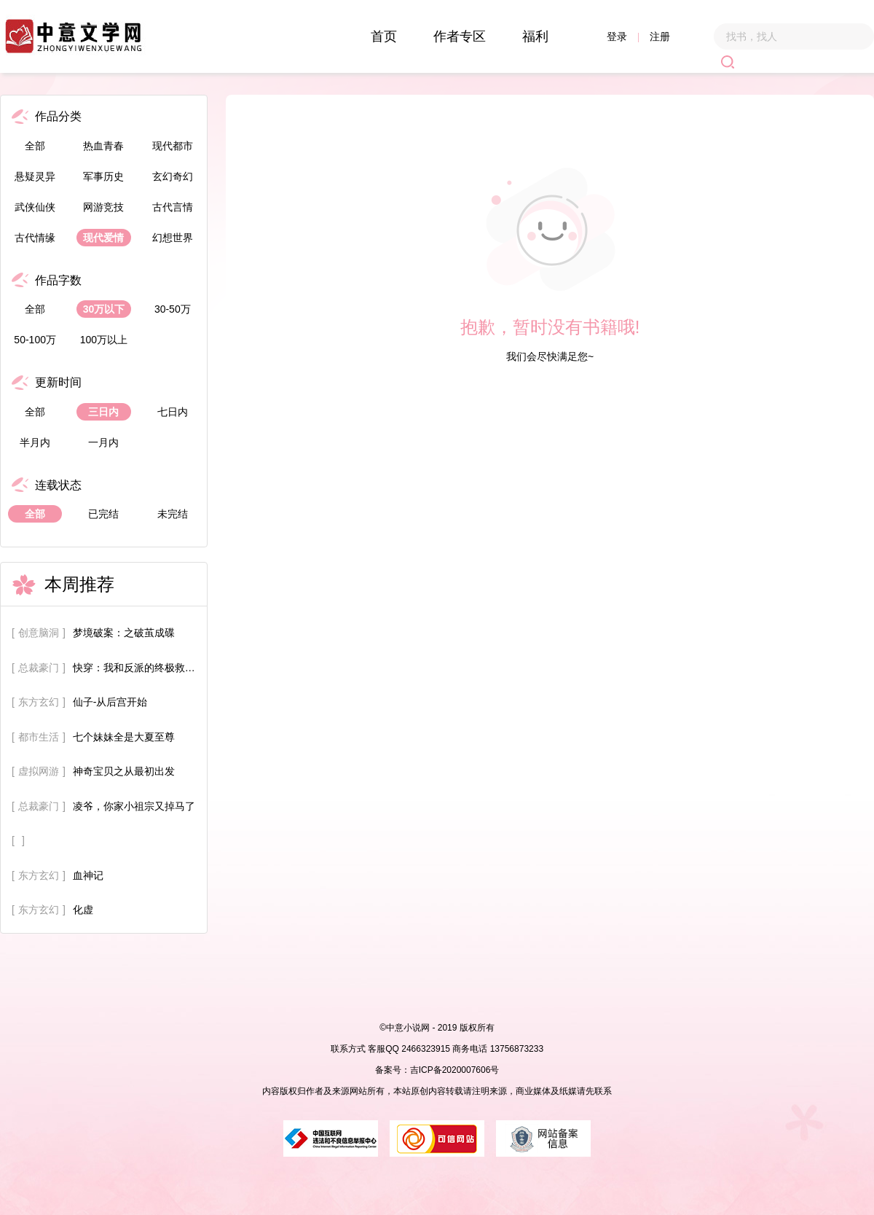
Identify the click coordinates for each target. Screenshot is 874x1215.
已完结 (103, 514)
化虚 (83, 909)
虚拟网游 (38, 771)
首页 (384, 36)
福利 (535, 36)
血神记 (88, 875)
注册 (660, 36)
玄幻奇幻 (172, 176)
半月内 (35, 442)
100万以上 (103, 339)
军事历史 (103, 176)
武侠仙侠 (35, 207)
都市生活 (38, 737)
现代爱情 (103, 237)
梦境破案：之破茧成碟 (124, 632)
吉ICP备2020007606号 (455, 1070)
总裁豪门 (38, 667)
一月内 (103, 442)
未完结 (172, 514)
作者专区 (459, 36)
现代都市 (172, 146)
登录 (617, 36)
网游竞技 (103, 207)
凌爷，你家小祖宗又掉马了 (134, 806)
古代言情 (172, 207)
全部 (35, 146)
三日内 (103, 412)
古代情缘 (35, 237)
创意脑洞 (38, 632)
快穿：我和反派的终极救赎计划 (138, 667)
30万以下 (104, 309)
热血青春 (103, 146)
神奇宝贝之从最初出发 (124, 771)
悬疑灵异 (35, 176)
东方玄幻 (38, 702)
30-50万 (172, 309)
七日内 (172, 412)
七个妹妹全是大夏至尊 (124, 737)
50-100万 (35, 339)
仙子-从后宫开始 (110, 702)
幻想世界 (172, 237)
